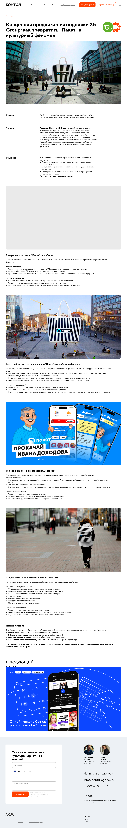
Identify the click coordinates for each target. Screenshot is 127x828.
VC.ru (86, 821)
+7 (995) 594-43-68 (97, 786)
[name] (34, 765)
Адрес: (88, 796)
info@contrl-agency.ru (99, 780)
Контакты (55, 5)
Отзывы (47, 5)
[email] (34, 777)
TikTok (86, 819)
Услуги (40, 5)
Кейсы (33, 5)
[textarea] (34, 785)
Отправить (20, 794)
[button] (106, 4)
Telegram (87, 817)
